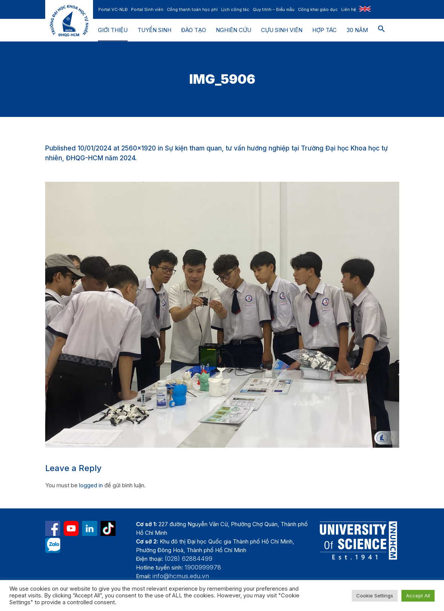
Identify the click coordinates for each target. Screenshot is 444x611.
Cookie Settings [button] (374, 596)
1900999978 (203, 567)
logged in (91, 485)
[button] (381, 30)
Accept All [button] (418, 596)
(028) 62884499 (188, 558)
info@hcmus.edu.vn (181, 576)
